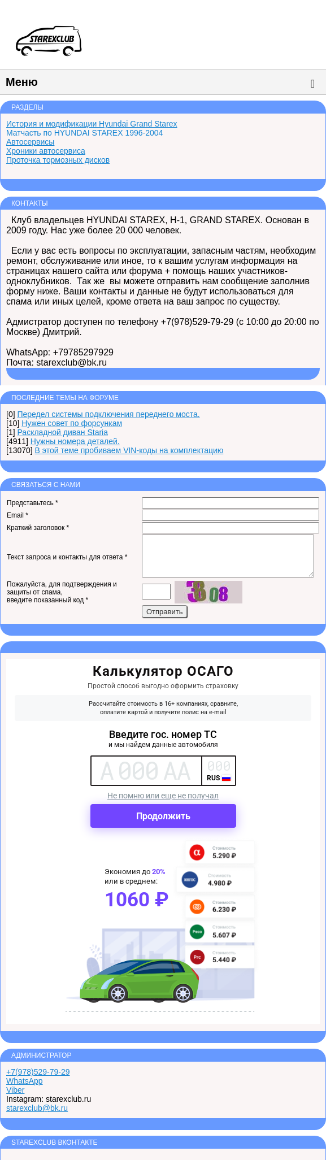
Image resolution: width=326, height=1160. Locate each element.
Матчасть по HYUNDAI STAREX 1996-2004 (84, 132)
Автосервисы (30, 141)
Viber (15, 1089)
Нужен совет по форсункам (71, 423)
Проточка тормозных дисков (58, 159)
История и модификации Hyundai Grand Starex (91, 123)
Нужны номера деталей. (75, 441)
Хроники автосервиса (45, 150)
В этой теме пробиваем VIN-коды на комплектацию (129, 450)
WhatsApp (24, 1080)
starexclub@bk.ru (37, 1108)
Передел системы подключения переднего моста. (108, 414)
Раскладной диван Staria (62, 432)
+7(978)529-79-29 (37, 1071)
